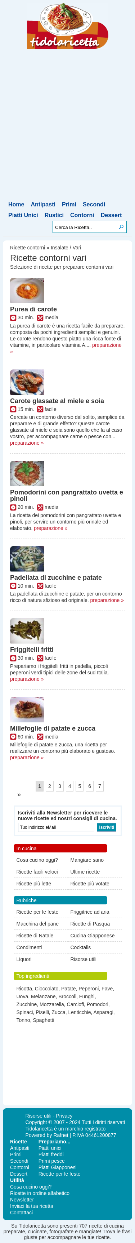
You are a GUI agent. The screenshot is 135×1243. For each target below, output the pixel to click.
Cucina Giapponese (93, 935)
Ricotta (24, 988)
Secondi (94, 204)
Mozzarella (52, 1004)
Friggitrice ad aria (90, 912)
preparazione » (27, 443)
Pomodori (97, 1004)
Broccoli (67, 996)
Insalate (59, 247)
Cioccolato (46, 988)
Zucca (59, 1012)
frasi (126, 1231)
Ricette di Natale (35, 935)
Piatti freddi (51, 1154)
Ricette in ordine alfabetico (39, 1193)
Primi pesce (52, 1161)
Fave (107, 988)
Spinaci (25, 1012)
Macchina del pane (38, 924)
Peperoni (88, 988)
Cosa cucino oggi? (37, 860)
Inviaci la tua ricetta (31, 1206)
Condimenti (29, 947)
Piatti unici (50, 1148)
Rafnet (60, 1135)
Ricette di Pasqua (90, 924)
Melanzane (43, 996)
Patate (68, 988)
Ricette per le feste (38, 912)
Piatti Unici (23, 215)
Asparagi (103, 1012)
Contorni (82, 215)
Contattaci (21, 1212)
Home (16, 204)
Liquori (24, 959)
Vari (77, 247)
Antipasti (43, 204)
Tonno (23, 1020)
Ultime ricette (85, 872)
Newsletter (22, 1200)
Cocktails (81, 947)
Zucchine (27, 1004)
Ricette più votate (90, 883)
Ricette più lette (34, 883)
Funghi (87, 996)
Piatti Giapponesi (58, 1167)
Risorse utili (83, 959)
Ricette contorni (27, 247)
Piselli (42, 1012)
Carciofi (75, 1004)
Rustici (54, 215)
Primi (69, 204)
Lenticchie (79, 1012)
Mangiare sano (87, 860)
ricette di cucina (106, 1226)
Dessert (111, 215)
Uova (22, 996)
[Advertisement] (67, 129)
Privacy (64, 1116)
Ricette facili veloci (37, 872)
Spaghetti (43, 1020)
